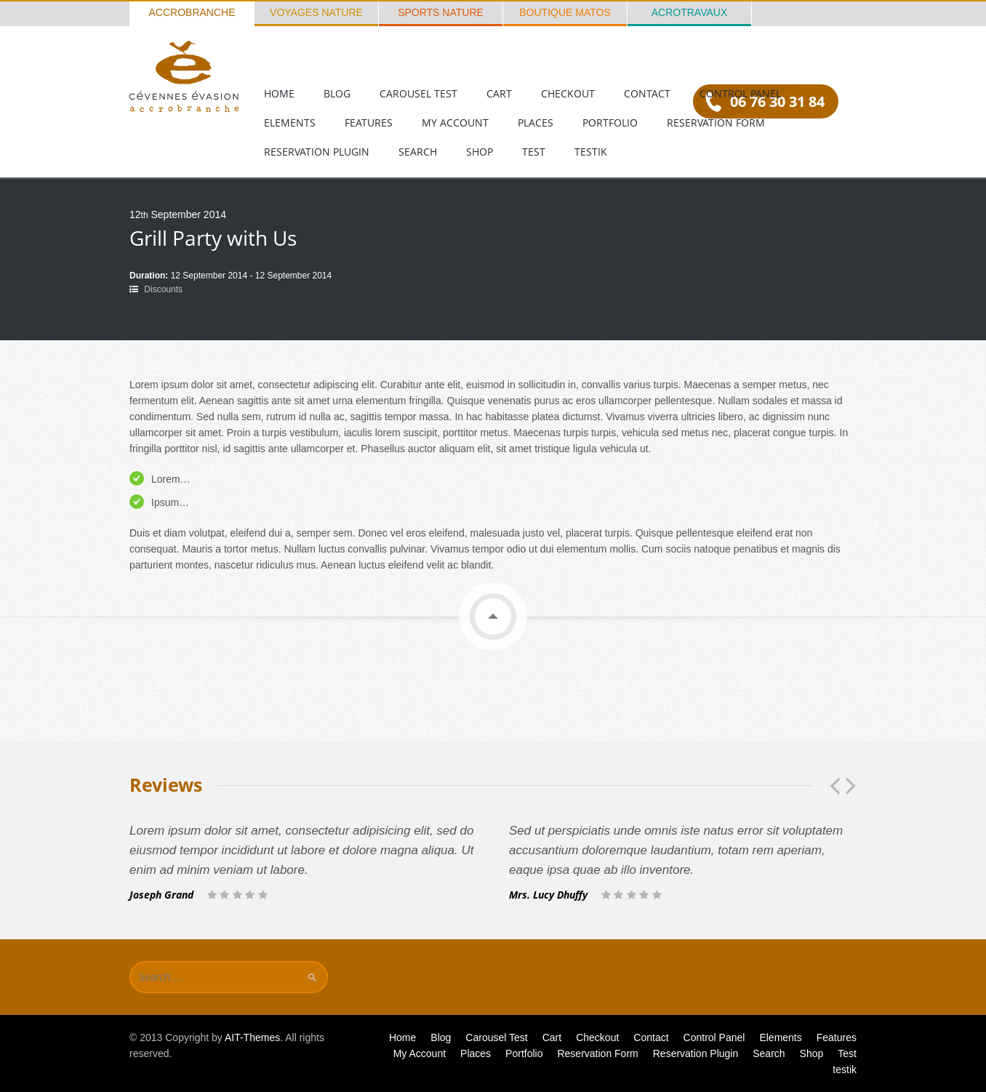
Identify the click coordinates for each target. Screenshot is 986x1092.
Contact (647, 93)
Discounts (163, 289)
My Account (455, 122)
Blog (337, 93)
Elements (290, 122)
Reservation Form (716, 122)
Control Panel (740, 93)
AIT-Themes (252, 1037)
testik (590, 151)
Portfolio (610, 122)
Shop (479, 151)
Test (533, 151)
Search (417, 151)
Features (369, 122)
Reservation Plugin (316, 151)
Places (535, 122)
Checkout (568, 93)
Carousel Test (418, 93)
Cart (499, 93)
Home (279, 93)
